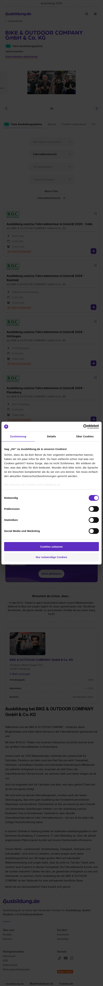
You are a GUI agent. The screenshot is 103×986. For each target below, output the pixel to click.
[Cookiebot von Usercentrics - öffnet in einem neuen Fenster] (83, 426)
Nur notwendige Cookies (51, 557)
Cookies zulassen (51, 546)
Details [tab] (51, 436)
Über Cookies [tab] (85, 436)
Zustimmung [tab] (18, 436)
